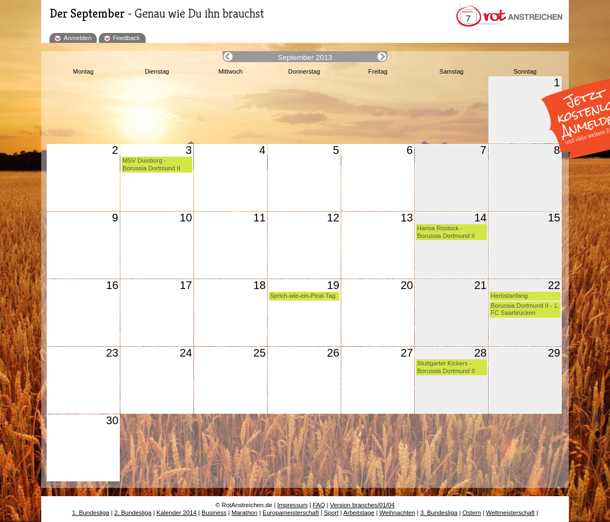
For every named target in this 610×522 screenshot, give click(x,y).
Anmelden (77, 38)
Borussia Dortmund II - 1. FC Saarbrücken (525, 309)
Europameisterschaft (291, 512)
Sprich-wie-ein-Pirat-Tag (302, 295)
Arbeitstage (359, 512)
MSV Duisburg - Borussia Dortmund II (151, 164)
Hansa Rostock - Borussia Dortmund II (446, 231)
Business (214, 512)
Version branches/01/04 (362, 505)
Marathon (244, 512)
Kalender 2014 (177, 512)
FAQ (319, 505)
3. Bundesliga (439, 512)
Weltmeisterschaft (510, 512)
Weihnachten (397, 512)
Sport (331, 512)
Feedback (126, 38)
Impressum (293, 505)
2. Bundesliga (133, 512)
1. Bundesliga (90, 512)
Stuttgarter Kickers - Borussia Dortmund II (446, 367)
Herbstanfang (509, 295)
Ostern (472, 512)
